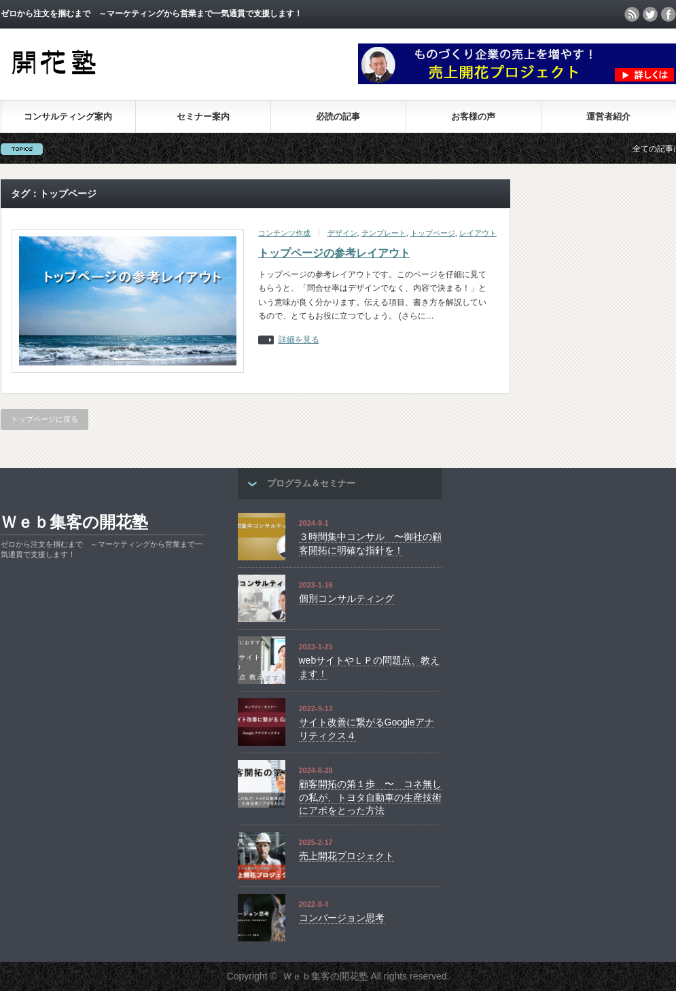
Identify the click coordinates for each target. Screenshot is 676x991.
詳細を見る (299, 340)
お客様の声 (473, 116)
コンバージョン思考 (342, 917)
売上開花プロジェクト (346, 855)
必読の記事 (338, 116)
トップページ (432, 233)
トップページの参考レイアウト (334, 253)
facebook (668, 14)
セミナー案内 (203, 116)
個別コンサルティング (346, 598)
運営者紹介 (608, 116)
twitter (650, 14)
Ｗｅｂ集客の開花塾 (74, 522)
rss (631, 14)
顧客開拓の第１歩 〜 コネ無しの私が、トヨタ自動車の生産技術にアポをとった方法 (370, 797)
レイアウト (478, 233)
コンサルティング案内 (68, 116)
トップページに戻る (44, 419)
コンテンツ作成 (284, 233)
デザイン (342, 233)
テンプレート (383, 233)
